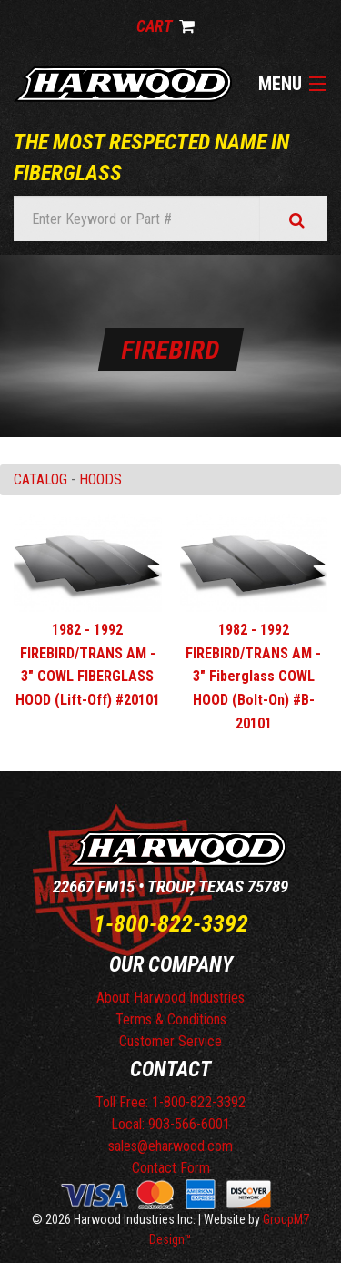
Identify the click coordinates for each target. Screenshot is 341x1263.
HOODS (100, 479)
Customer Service (170, 1041)
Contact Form (171, 1167)
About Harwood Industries (170, 997)
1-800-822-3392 (171, 923)
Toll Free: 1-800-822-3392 (170, 1102)
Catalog (40, 479)
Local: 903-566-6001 (170, 1124)
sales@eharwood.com (170, 1146)
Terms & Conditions (170, 1019)
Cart (165, 26)
